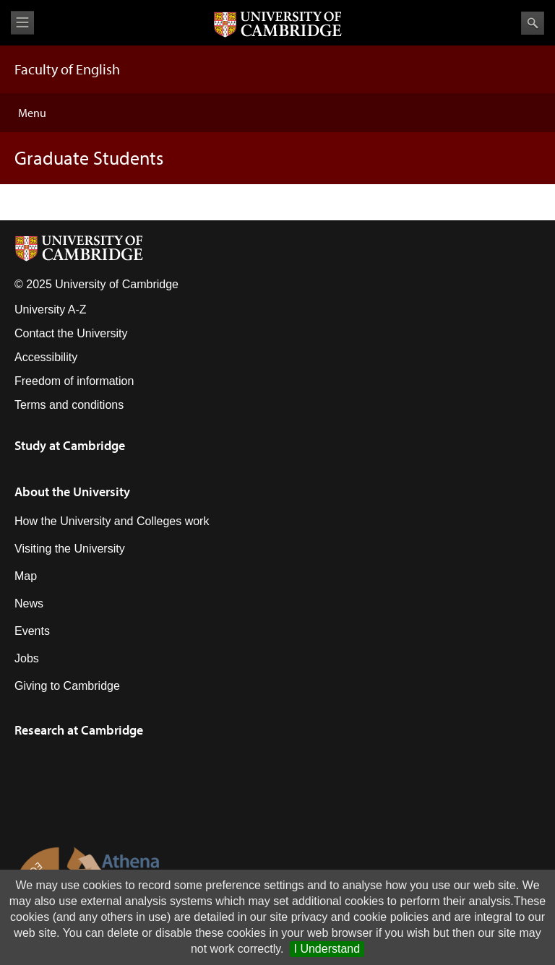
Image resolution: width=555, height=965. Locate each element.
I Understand (327, 949)
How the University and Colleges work (111, 521)
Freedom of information (74, 381)
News (28, 603)
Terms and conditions (69, 405)
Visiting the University (69, 548)
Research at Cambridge (78, 730)
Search (532, 23)
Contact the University (71, 333)
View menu (22, 23)
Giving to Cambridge (67, 686)
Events (32, 631)
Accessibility (45, 357)
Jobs (26, 658)
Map (25, 576)
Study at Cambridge (69, 445)
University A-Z (50, 309)
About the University (72, 491)
